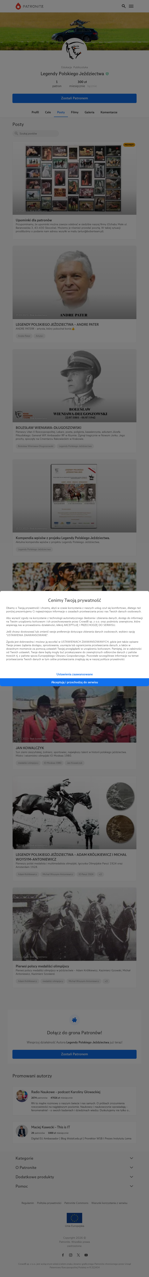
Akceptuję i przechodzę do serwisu (74, 682)
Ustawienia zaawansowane (74, 674)
